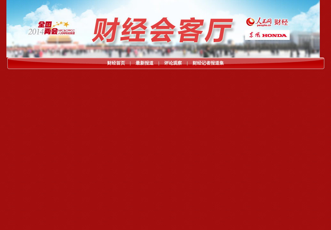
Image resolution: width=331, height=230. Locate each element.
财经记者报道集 (208, 63)
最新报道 (145, 63)
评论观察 (173, 63)
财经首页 (116, 63)
